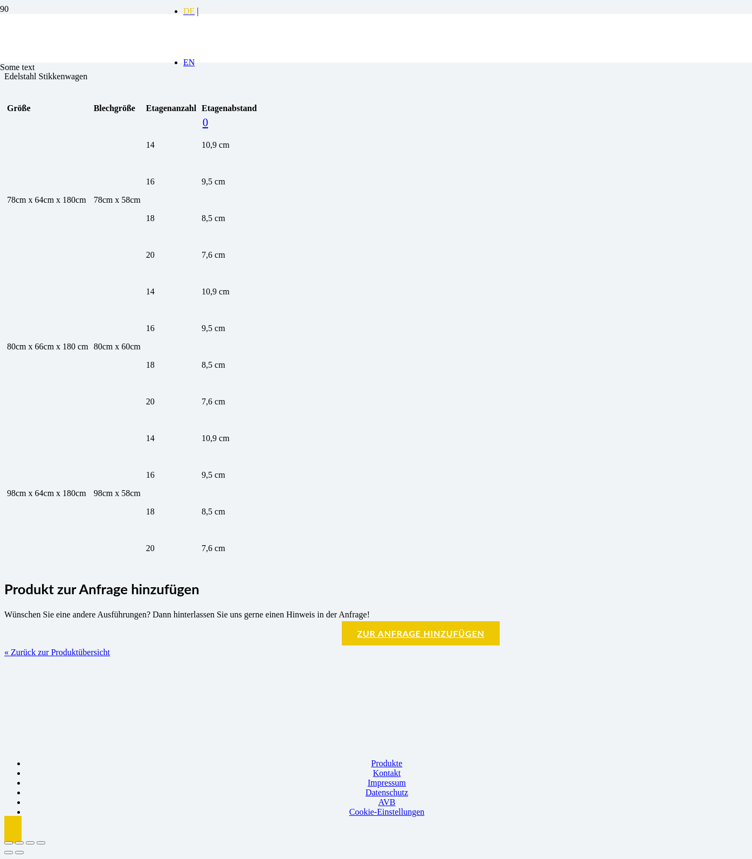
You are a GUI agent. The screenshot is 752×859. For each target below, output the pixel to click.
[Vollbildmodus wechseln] (19, 842)
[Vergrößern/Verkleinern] (8, 842)
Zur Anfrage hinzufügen (420, 633)
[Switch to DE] (189, 11)
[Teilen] (30, 842)
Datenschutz (386, 792)
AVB (387, 802)
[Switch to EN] (189, 62)
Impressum (387, 782)
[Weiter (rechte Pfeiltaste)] (19, 852)
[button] (13, 829)
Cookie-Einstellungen (387, 811)
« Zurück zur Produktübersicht (57, 652)
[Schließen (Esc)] (41, 842)
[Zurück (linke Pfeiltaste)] (8, 852)
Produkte (387, 763)
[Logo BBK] (81, 97)
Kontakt (387, 773)
